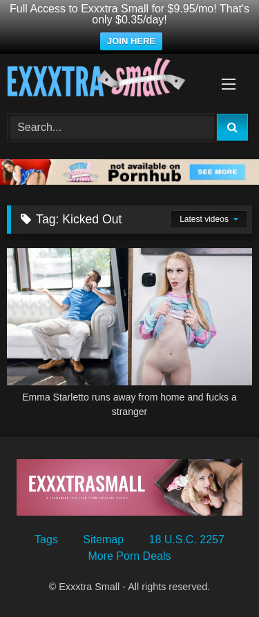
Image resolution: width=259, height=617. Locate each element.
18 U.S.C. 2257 (186, 539)
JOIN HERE (131, 41)
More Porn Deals (129, 556)
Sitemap (103, 539)
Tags (46, 539)
